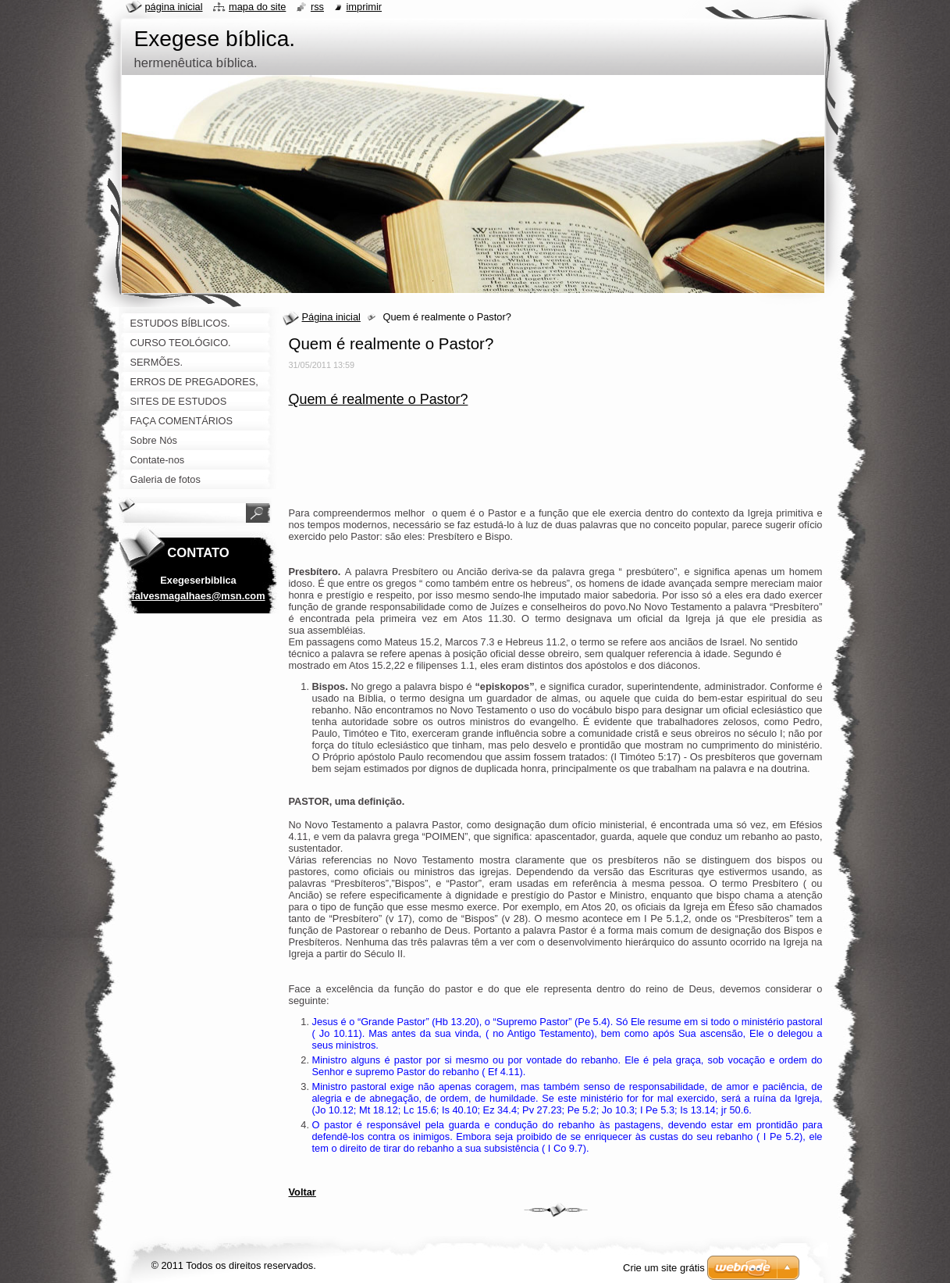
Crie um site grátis (664, 1268)
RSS (317, 7)
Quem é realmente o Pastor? (378, 399)
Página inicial (331, 317)
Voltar (302, 1192)
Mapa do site (257, 7)
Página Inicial (174, 7)
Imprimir (364, 7)
